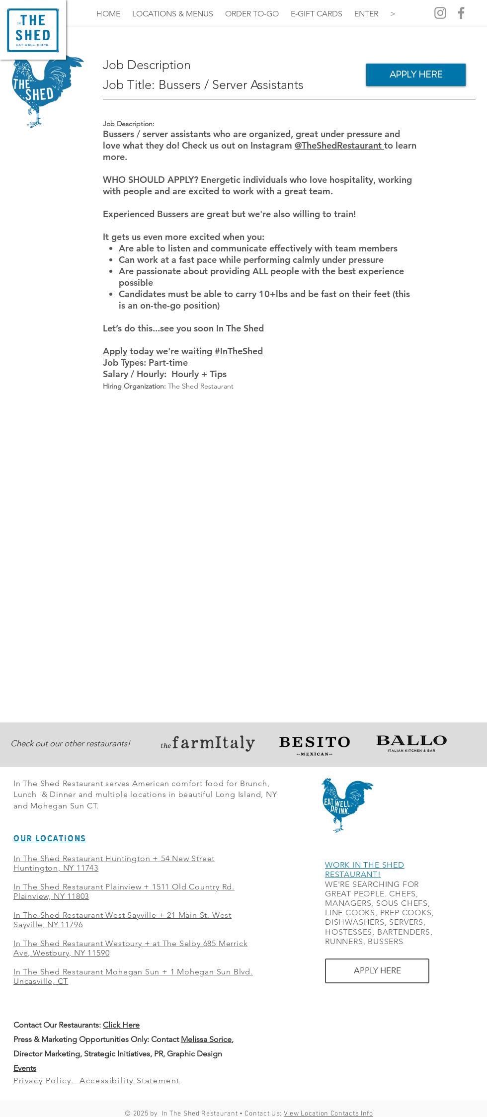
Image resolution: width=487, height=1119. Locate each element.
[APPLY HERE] (416, 75)
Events (24, 1068)
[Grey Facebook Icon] (461, 13)
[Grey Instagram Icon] (440, 13)
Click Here (121, 1025)
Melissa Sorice (206, 1039)
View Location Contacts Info (328, 1114)
